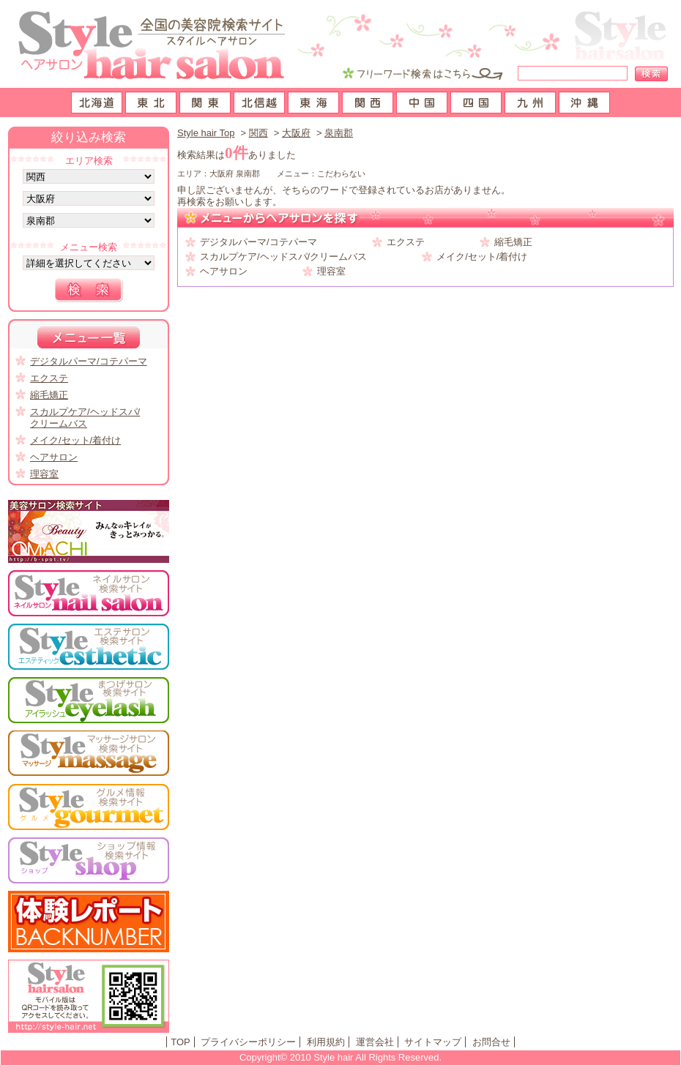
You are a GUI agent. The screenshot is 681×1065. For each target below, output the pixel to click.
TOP (180, 1041)
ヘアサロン (224, 271)
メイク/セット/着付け (481, 256)
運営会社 (375, 1041)
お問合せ (491, 1041)
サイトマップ (432, 1041)
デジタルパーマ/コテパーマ (258, 241)
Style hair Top (206, 132)
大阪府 (296, 132)
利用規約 (326, 1041)
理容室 (331, 271)
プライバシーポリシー (248, 1041)
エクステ (406, 241)
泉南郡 (338, 132)
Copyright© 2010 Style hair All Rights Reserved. (340, 1057)
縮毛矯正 (513, 241)
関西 (258, 132)
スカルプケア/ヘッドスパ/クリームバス (283, 256)
